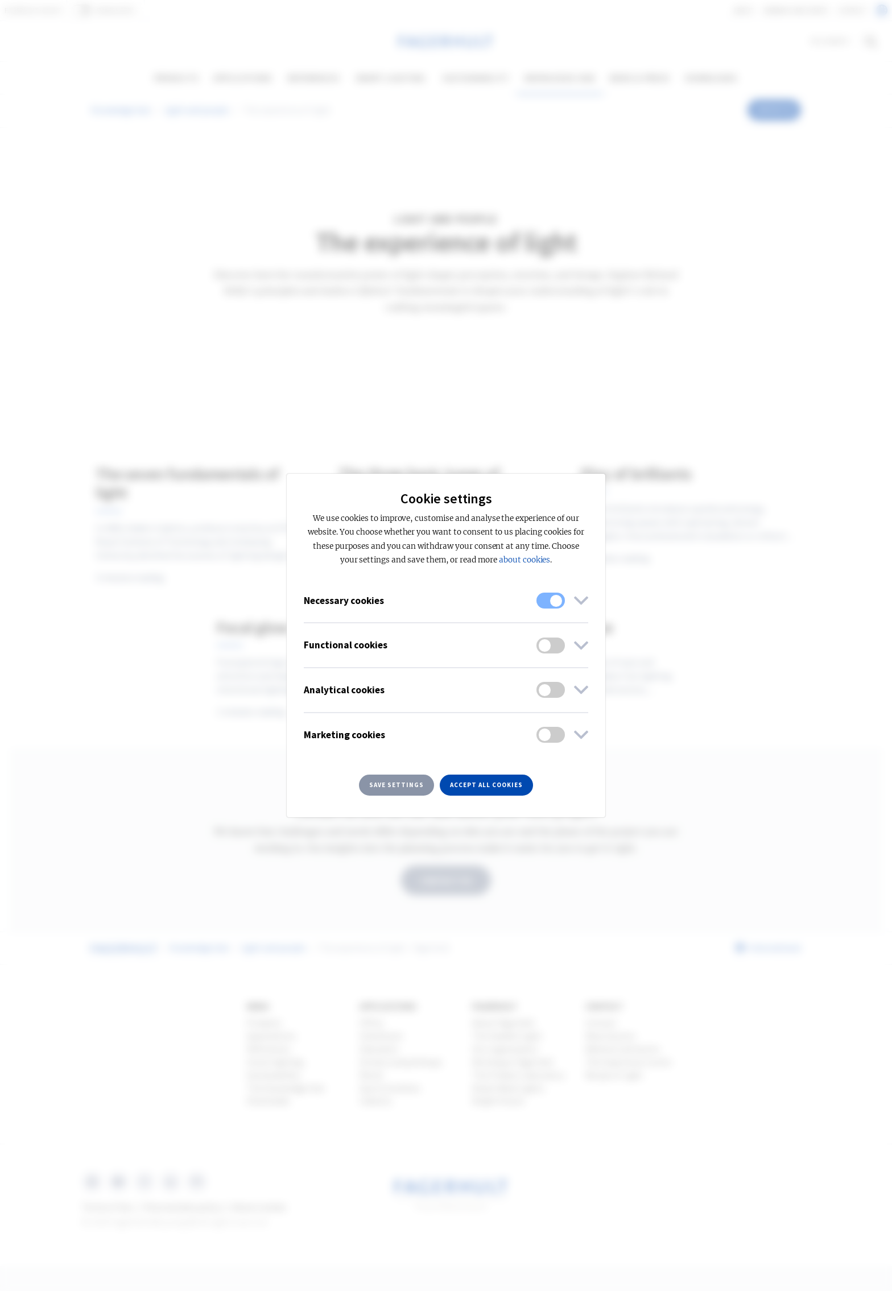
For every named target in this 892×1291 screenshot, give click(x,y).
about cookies (524, 560)
